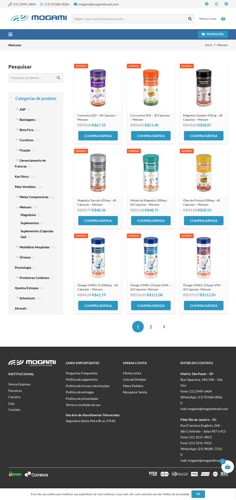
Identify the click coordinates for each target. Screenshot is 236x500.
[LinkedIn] (226, 4)
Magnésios (28, 215)
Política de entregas (80, 392)
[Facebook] (206, 4)
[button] (10, 34)
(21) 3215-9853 (200, 437)
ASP (22, 109)
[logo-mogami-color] (39, 18)
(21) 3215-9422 (200, 443)
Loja (11, 403)
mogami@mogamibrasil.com (208, 409)
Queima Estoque (27, 288)
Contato (14, 409)
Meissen (25, 207)
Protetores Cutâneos (34, 278)
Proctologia (23, 267)
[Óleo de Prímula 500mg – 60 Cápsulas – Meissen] (204, 173)
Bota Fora (27, 130)
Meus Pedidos (133, 386)
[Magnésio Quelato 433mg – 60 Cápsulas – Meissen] (204, 88)
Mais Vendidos (25, 187)
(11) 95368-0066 (209, 397)
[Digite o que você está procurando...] (133, 19)
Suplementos (30, 223)
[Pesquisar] (190, 19)
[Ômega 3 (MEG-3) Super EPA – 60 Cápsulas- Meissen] (204, 258)
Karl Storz (22, 176)
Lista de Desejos (134, 379)
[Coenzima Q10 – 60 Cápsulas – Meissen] (98, 88)
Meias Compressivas (34, 197)
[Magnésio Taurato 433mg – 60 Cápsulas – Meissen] (98, 173)
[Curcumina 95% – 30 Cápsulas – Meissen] (151, 88)
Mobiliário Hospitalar (35, 247)
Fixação (25, 150)
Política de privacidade (82, 398)
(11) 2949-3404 (200, 391)
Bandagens (27, 119)
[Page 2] (151, 326)
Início (208, 45)
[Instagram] (216, 4)
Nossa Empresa (19, 384)
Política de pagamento (82, 379)
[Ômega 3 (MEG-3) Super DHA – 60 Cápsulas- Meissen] (151, 258)
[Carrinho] (223, 18)
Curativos (27, 140)
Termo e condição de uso (83, 405)
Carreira (14, 397)
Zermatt (20, 308)
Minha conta (132, 373)
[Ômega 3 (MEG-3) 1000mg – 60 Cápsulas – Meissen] (98, 258)
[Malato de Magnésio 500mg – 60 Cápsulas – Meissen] (151, 173)
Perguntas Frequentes (82, 373)
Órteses (25, 257)
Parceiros (15, 390)
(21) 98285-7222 (209, 449)
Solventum (27, 298)
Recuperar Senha (135, 392)
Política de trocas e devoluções (87, 386)
